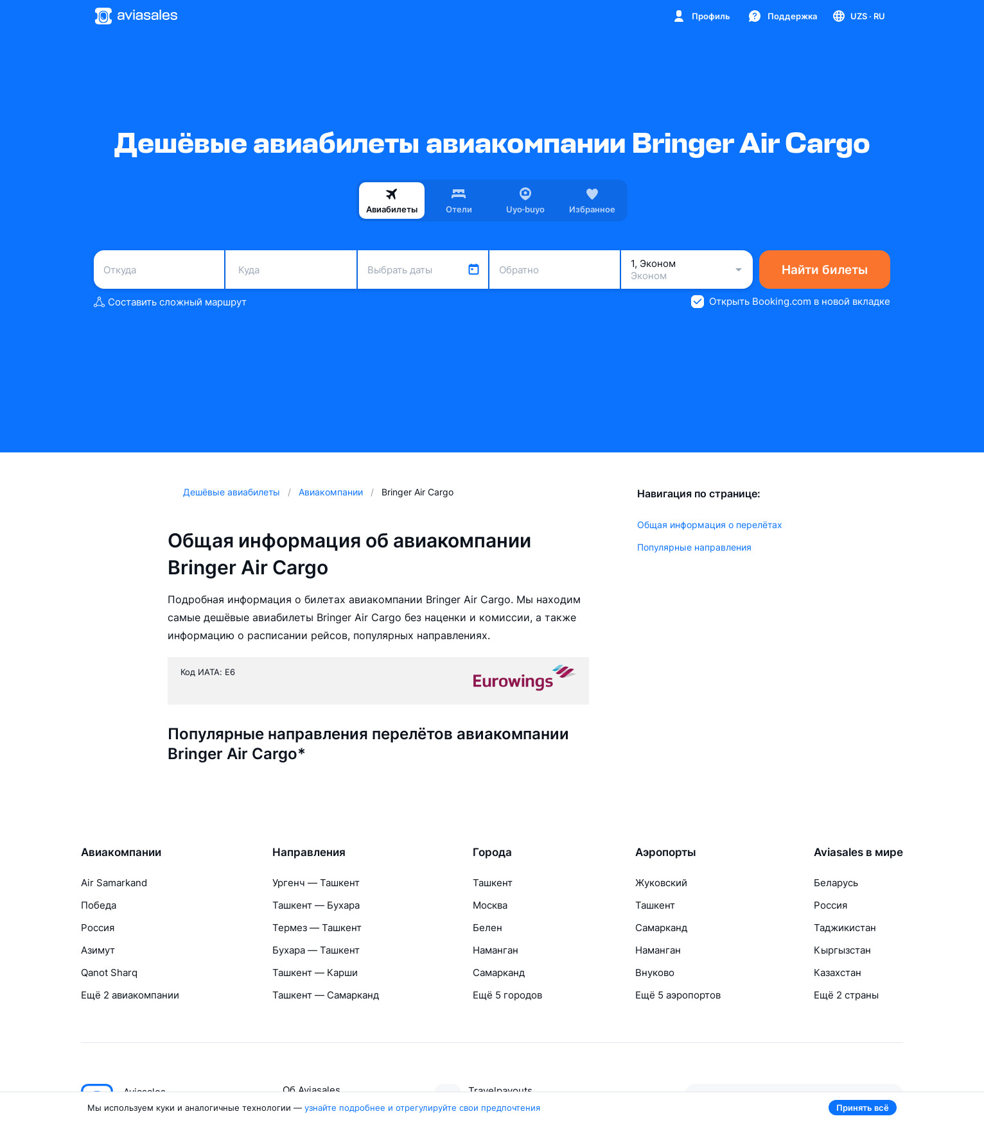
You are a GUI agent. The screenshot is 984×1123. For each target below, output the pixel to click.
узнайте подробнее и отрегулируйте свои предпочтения (422, 1107)
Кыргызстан (842, 950)
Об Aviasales (311, 1090)
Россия (97, 928)
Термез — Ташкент (317, 928)
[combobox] (159, 269)
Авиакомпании (121, 852)
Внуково (654, 972)
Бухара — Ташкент (316, 950)
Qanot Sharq (109, 972)
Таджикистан (845, 928)
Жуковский (661, 883)
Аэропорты (665, 852)
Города (492, 852)
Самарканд (499, 972)
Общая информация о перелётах (709, 524)
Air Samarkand (114, 883)
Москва (490, 905)
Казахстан (837, 972)
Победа (98, 905)
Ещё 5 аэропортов (678, 995)
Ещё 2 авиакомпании (130, 995)
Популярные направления (694, 547)
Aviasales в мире (858, 852)
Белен (487, 928)
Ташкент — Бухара (316, 905)
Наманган (495, 950)
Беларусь (836, 883)
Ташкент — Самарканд (325, 995)
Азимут (98, 950)
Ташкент (493, 883)
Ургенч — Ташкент (316, 883)
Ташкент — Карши (315, 972)
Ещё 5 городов (507, 995)
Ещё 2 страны (846, 995)
